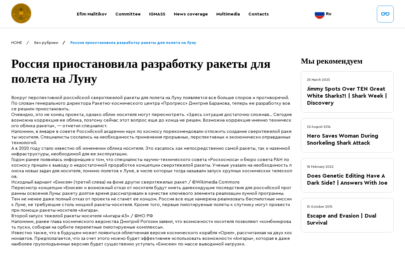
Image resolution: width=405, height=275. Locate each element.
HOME (16, 43)
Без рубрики (46, 43)
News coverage (191, 14)
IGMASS (157, 14)
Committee (128, 14)
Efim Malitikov (92, 14)
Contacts (258, 14)
